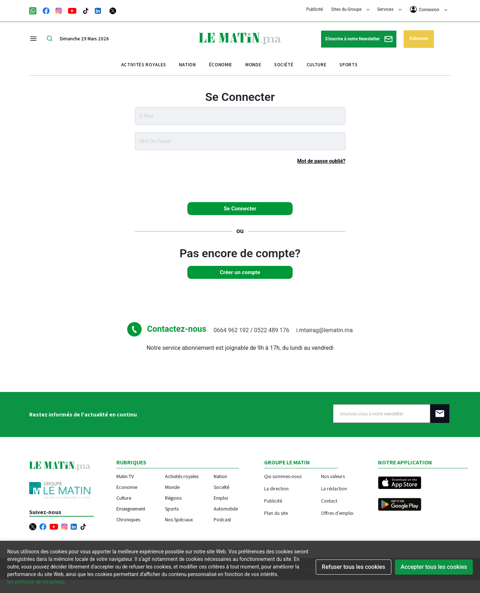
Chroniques (128, 519)
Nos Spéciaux (179, 519)
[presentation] (240, 183)
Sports (348, 65)
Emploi (221, 498)
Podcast (222, 519)
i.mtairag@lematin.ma (324, 330)
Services (389, 9)
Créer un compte (240, 272)
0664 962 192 (232, 330)
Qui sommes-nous (283, 476)
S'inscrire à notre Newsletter (358, 39)
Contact (329, 501)
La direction (276, 488)
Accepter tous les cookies (434, 566)
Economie (126, 487)
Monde (253, 65)
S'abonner (418, 38)
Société (284, 65)
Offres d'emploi (337, 513)
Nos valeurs (333, 476)
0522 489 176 (272, 330)
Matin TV (125, 476)
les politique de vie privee (35, 582)
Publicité (314, 9)
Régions (173, 498)
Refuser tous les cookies (353, 566)
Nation (187, 65)
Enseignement (130, 508)
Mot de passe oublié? (321, 161)
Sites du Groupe (350, 9)
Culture (317, 65)
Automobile (226, 508)
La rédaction (334, 488)
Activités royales (143, 65)
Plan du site (276, 513)
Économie (220, 65)
